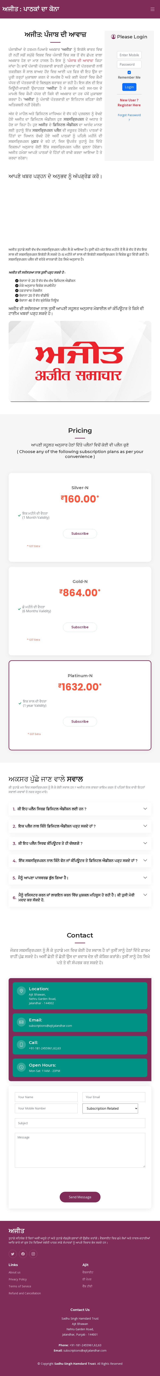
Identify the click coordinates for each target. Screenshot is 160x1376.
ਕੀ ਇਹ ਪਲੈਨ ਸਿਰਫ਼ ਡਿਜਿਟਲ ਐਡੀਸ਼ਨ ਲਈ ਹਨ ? (49, 809)
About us (15, 1272)
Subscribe (80, 534)
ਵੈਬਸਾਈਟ (87, 1272)
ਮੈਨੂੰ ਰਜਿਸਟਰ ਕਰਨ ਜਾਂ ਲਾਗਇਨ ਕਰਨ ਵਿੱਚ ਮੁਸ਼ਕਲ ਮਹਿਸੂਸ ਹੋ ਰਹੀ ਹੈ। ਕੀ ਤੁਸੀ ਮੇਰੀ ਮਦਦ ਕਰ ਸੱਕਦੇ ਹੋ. (73, 897)
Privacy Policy (18, 1279)
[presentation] (49, 1180)
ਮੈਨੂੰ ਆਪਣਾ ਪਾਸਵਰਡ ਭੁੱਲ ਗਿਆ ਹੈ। (41, 878)
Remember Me (129, 77)
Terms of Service (20, 1286)
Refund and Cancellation (25, 1293)
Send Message (80, 1197)
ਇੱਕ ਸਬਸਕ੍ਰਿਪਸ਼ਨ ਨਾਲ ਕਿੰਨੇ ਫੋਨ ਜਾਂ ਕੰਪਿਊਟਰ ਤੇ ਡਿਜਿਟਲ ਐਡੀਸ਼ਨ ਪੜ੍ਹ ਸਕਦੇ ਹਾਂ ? (75, 860)
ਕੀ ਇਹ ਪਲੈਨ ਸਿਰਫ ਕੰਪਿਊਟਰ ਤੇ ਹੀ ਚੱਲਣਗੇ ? (47, 843)
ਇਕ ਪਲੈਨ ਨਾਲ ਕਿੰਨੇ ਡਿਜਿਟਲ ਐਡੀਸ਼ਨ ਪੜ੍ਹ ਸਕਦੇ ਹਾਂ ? (54, 826)
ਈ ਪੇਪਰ (86, 1279)
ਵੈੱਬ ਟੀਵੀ (87, 1286)
